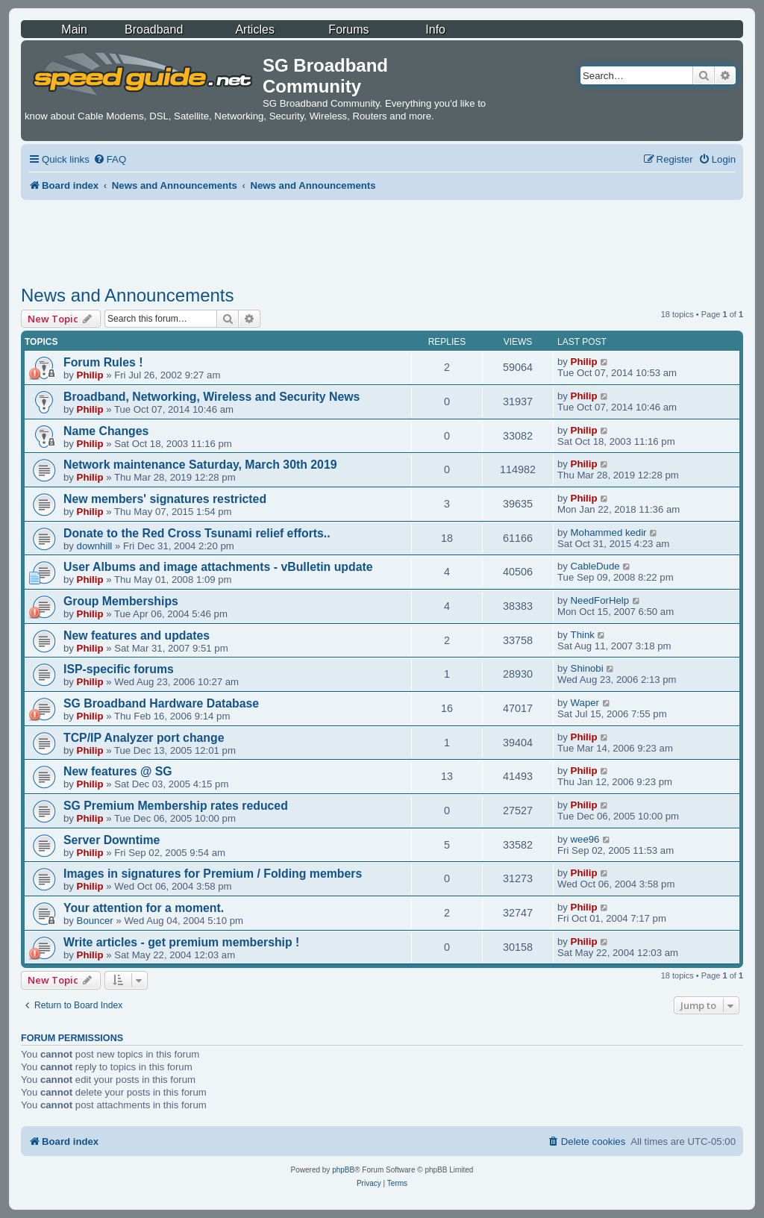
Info (435, 29)
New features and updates (136, 635)
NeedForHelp (600, 600)
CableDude (595, 566)
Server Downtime (111, 840)
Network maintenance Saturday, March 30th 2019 (200, 464)
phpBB (343, 1170)
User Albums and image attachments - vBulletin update (218, 566)
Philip (90, 375)
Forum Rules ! (103, 362)
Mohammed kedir (609, 532)
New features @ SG (117, 771)
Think (583, 634)
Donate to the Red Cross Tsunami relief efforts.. (197, 533)
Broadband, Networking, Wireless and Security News (211, 396)
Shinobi (587, 668)
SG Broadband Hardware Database (161, 703)
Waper (585, 702)
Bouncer (95, 920)
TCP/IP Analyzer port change (144, 737)
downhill (95, 546)
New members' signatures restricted (164, 499)
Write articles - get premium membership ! (181, 942)
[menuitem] (109, 159)
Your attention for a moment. (143, 908)
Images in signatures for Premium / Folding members (212, 873)
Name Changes (105, 431)
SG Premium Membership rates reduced (175, 805)
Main (74, 29)
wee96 (585, 839)
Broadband (154, 29)
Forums (348, 29)
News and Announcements (127, 295)
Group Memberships (120, 601)
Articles (254, 29)
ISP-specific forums (118, 669)
